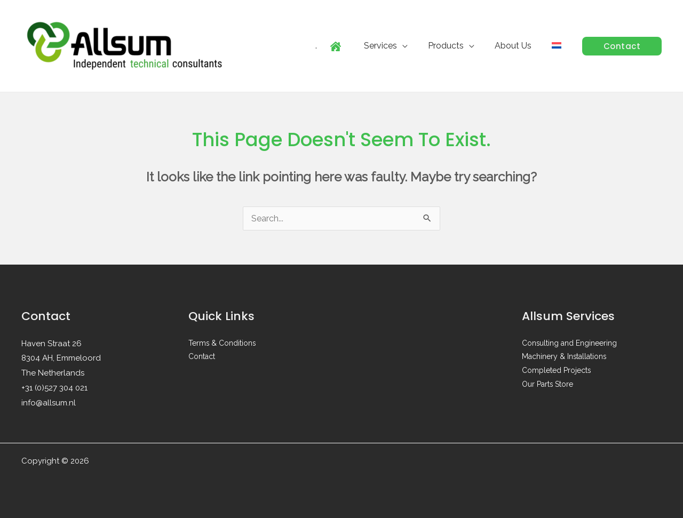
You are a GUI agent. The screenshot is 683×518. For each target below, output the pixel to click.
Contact (201, 357)
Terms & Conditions (222, 343)
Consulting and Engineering (569, 343)
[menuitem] (558, 46)
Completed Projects (556, 371)
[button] (622, 46)
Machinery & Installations (564, 357)
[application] (413, 46)
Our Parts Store (548, 385)
